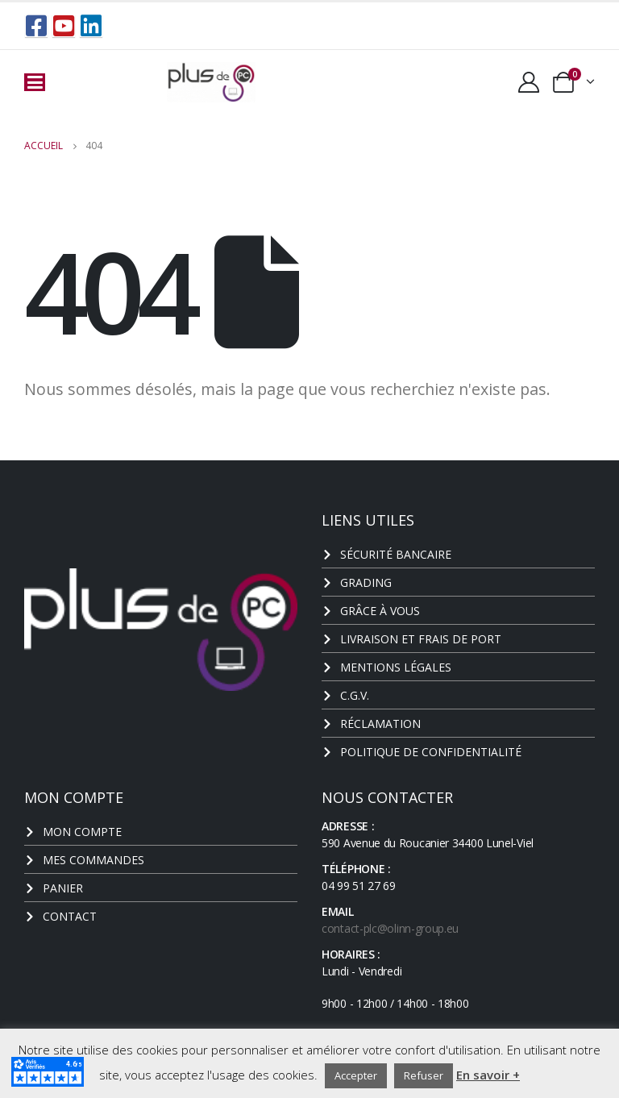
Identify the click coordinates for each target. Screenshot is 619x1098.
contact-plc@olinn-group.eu (390, 928)
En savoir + (488, 1075)
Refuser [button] (423, 1075)
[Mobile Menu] (34, 82)
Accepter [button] (355, 1075)
